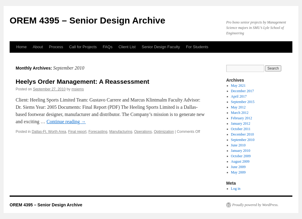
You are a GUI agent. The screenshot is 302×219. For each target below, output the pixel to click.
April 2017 (239, 96)
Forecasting (97, 132)
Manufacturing (120, 132)
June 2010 (238, 145)
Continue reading (66, 121)
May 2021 (238, 85)
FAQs (107, 47)
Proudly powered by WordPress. (255, 205)
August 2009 (240, 161)
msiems (78, 89)
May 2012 (238, 107)
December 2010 (242, 134)
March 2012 (239, 113)
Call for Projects (83, 47)
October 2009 (241, 156)
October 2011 (241, 129)
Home (21, 47)
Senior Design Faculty (161, 47)
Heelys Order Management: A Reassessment (82, 81)
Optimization (164, 132)
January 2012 (240, 123)
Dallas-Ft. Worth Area (49, 132)
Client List (127, 47)
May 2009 (238, 172)
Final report (77, 132)
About (38, 47)
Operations (143, 132)
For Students (197, 47)
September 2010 (242, 140)
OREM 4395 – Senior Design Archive (87, 20)
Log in (236, 188)
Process (56, 47)
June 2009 (238, 167)
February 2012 (241, 118)
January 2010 (240, 151)
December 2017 (242, 91)
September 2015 (242, 102)
